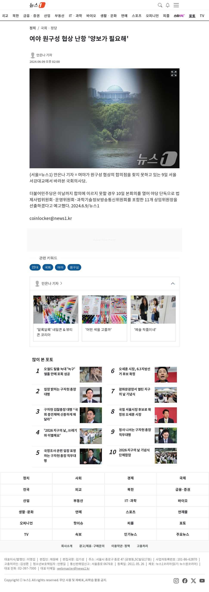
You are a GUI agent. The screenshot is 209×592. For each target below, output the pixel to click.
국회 (48, 267)
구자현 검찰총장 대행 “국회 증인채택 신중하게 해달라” (61, 415)
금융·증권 (182, 489)
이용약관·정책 (120, 546)
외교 (78, 489)
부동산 (78, 501)
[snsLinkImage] (176, 580)
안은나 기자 (44, 55)
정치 (26, 478)
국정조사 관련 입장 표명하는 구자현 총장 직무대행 (60, 456)
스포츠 (131, 512)
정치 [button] (33, 28)
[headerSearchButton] (160, 5)
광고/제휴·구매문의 (91, 546)
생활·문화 (26, 512)
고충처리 (142, 546)
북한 (130, 489)
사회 (78, 478)
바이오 (183, 501)
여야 (60, 267)
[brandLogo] (37, 5)
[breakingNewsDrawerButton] (167, 5)
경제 (130, 478)
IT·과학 (131, 501)
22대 (35, 267)
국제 (182, 478)
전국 (26, 489)
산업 (26, 501)
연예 (78, 512)
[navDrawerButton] (176, 5)
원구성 (74, 267)
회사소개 (66, 546)
